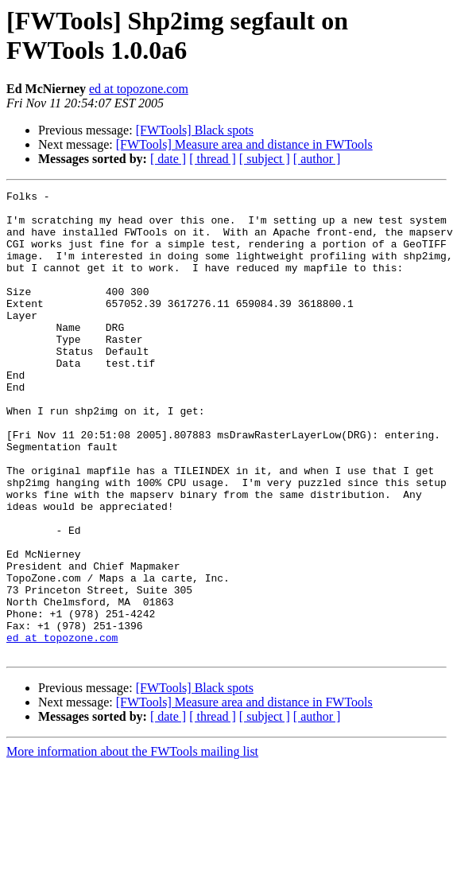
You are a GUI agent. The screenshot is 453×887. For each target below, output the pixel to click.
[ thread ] (212, 158)
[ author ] (317, 158)
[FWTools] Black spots (195, 130)
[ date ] (168, 158)
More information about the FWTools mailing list (132, 844)
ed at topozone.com (138, 88)
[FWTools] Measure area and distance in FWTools (244, 144)
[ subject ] (264, 158)
